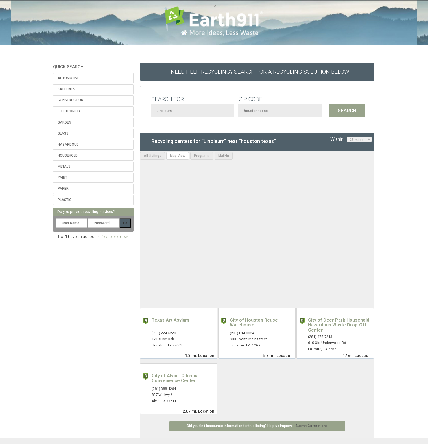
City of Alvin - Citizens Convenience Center (175, 378)
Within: (351, 139)
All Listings (152, 156)
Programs (201, 156)
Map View (177, 156)
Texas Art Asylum (170, 320)
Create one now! (114, 236)
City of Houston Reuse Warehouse (254, 322)
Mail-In (223, 156)
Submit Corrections (311, 426)
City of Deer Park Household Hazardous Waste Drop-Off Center (338, 325)
